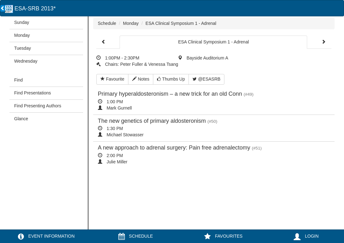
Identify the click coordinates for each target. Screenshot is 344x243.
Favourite (112, 79)
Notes (140, 79)
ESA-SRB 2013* (30, 8)
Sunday (21, 22)
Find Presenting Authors (37, 105)
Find (18, 79)
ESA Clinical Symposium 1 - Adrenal (180, 23)
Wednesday (25, 61)
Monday (22, 35)
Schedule (107, 23)
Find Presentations (32, 92)
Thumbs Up (171, 79)
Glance (21, 118)
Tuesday (22, 48)
